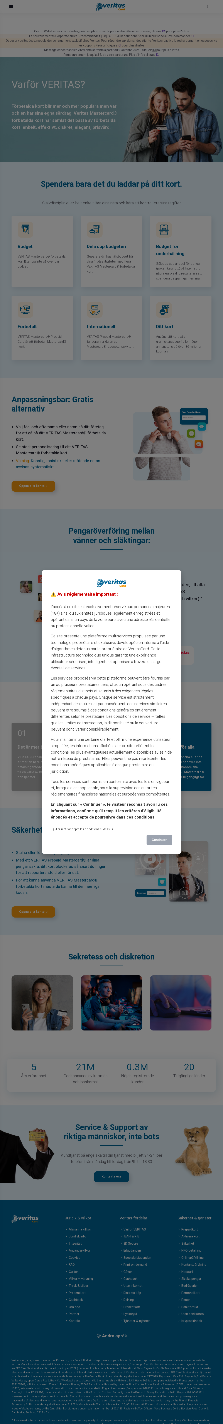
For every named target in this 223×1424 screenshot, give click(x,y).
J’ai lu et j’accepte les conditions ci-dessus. (82, 829)
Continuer (159, 839)
